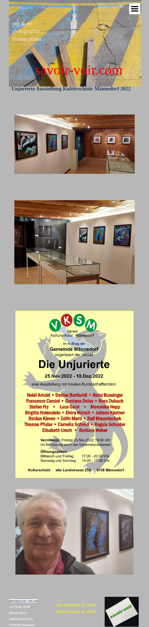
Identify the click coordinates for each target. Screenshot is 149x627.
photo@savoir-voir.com (23, 600)
